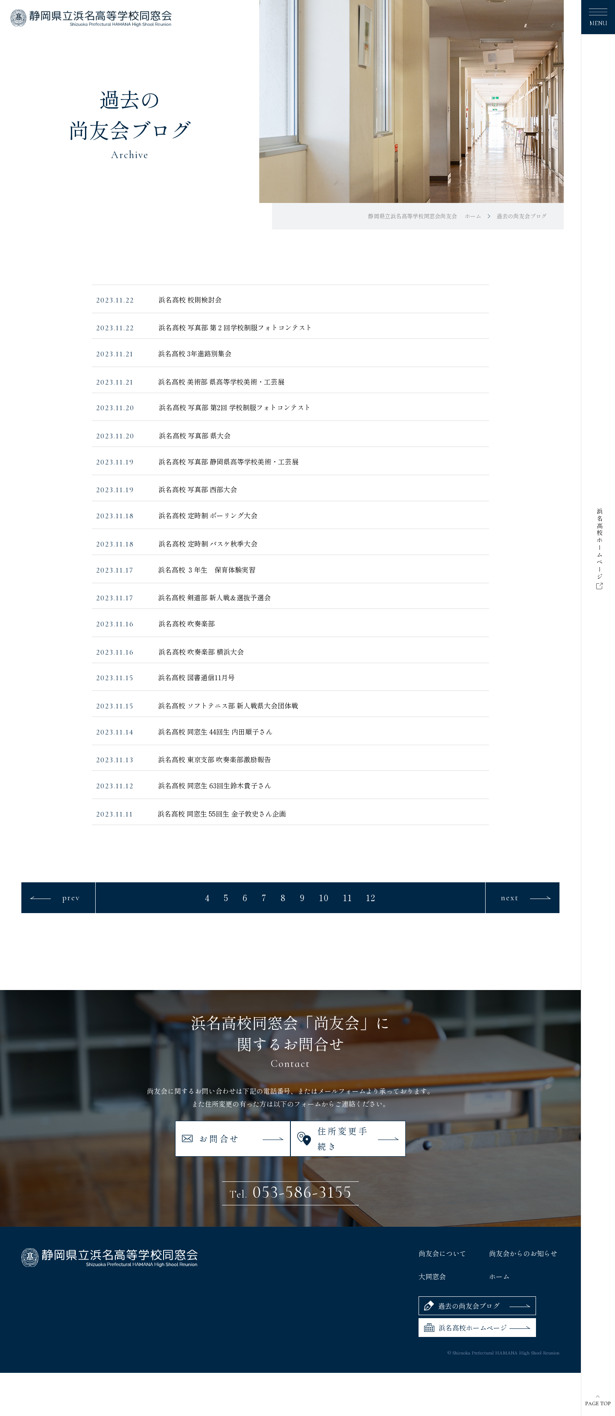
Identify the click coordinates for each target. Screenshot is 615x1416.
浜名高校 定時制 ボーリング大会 (208, 515)
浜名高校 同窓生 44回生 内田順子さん (215, 731)
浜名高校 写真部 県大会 (195, 435)
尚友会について (442, 1230)
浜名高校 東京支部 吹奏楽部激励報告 (214, 759)
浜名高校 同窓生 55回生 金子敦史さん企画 (222, 813)
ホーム (499, 1254)
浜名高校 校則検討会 (190, 299)
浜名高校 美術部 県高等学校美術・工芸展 (221, 381)
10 (324, 897)
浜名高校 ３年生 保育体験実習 (206, 569)
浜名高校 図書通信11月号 (196, 677)
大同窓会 (432, 1254)
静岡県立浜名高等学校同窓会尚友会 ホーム (424, 216)
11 (347, 897)
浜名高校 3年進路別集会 (194, 353)
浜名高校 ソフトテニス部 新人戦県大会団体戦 (228, 705)
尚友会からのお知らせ (523, 1230)
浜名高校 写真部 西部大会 (197, 489)
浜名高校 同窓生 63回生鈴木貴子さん (214, 785)
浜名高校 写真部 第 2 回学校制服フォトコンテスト (235, 327)
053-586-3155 (290, 1169)
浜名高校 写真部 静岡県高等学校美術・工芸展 (228, 461)
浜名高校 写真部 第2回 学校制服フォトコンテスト (235, 407)
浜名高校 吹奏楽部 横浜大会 (201, 651)
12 (371, 897)
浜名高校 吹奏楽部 (186, 623)
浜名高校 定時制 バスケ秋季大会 (208, 543)
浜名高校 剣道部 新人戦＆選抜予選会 (214, 597)
